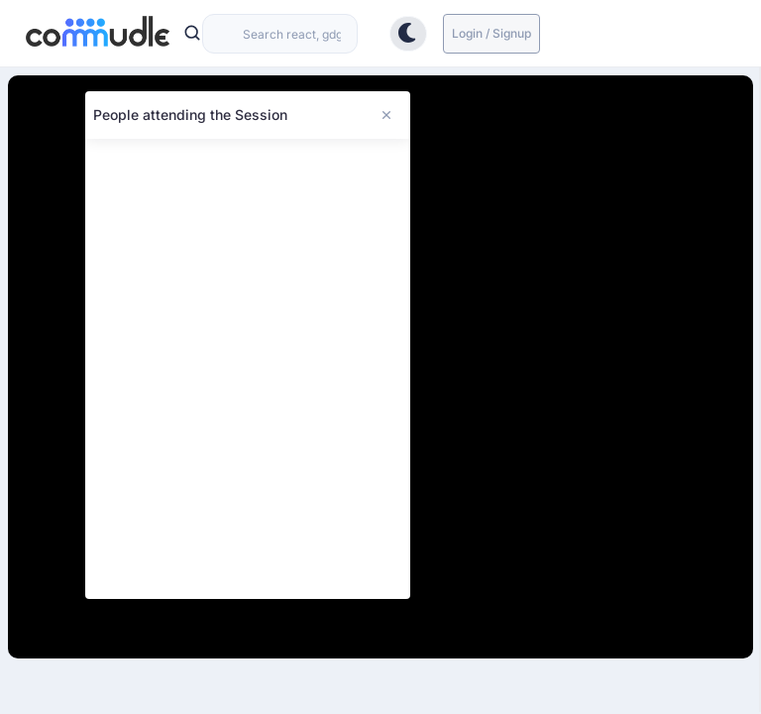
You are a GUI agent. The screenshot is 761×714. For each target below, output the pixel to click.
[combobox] (280, 34)
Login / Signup (491, 33)
